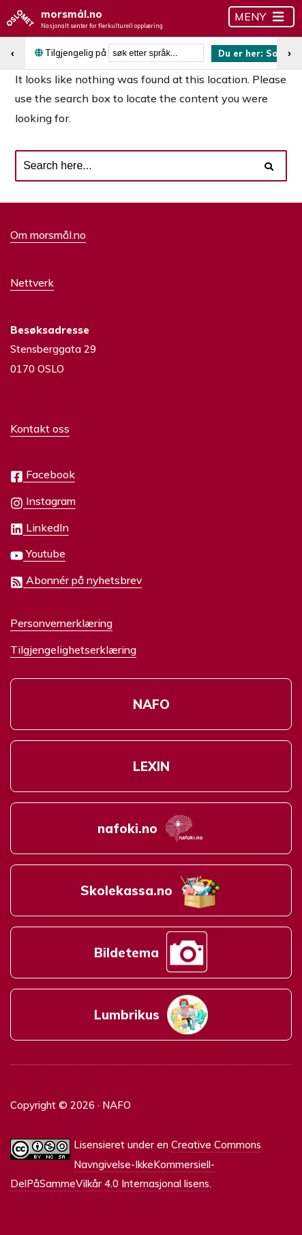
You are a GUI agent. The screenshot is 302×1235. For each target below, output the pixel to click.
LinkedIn (39, 528)
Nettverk (32, 282)
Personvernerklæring (61, 623)
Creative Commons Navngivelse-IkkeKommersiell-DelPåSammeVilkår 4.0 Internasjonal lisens (135, 1164)
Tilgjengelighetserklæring (73, 649)
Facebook (42, 475)
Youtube (37, 554)
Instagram (43, 502)
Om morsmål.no (48, 235)
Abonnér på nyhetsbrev (76, 581)
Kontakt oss (40, 428)
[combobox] (156, 53)
